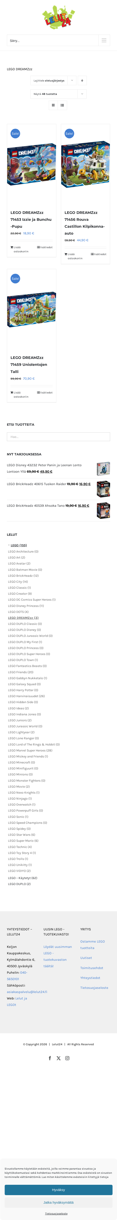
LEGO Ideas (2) (18, 708)
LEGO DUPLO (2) (19, 884)
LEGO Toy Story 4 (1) (22, 853)
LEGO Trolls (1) (18, 859)
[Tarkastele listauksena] (62, 105)
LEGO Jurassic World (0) (25, 726)
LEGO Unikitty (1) (20, 865)
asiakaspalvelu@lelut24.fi (27, 992)
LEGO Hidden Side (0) (23, 702)
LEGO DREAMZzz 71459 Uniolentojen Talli (29, 364)
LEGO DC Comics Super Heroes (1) (32, 600)
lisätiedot (46, 247)
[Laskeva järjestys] (82, 80)
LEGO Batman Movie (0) (25, 570)
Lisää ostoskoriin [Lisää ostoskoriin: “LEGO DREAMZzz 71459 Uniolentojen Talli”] (21, 394)
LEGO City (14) (18, 582)
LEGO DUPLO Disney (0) (24, 630)
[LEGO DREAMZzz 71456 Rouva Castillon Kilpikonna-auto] (85, 164)
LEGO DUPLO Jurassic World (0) (30, 636)
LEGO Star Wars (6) (21, 835)
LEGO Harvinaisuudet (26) (26, 696)
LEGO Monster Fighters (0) (26, 781)
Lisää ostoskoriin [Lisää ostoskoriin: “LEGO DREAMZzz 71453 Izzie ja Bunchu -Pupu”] (21, 249)
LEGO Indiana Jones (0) (24, 714)
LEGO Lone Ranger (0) (23, 738)
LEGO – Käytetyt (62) (22, 878)
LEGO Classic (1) (19, 588)
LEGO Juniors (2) (20, 720)
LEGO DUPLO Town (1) (23, 660)
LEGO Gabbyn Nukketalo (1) (27, 678)
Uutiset (86, 958)
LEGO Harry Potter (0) (23, 690)
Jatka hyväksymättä (59, 1202)
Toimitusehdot (91, 968)
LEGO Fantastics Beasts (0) (27, 666)
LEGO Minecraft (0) (21, 762)
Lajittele (49, 80)
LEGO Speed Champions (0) (27, 823)
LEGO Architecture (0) (23, 551)
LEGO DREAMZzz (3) (23, 618)
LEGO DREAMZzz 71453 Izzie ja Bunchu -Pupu (31, 219)
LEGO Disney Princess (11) (26, 606)
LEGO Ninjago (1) (20, 799)
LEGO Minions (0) (20, 774)
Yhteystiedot (90, 978)
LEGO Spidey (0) (19, 829)
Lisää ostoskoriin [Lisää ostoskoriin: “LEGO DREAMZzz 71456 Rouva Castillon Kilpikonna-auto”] (75, 256)
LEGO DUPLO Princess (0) (26, 648)
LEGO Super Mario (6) (23, 841)
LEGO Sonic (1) (18, 817)
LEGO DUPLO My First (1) (25, 642)
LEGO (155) (19, 545)
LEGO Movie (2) (19, 787)
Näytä (45, 94)
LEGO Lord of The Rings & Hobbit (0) (34, 744)
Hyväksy (58, 1190)
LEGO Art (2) (16, 557)
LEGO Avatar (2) (19, 563)
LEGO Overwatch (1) (21, 805)
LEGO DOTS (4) (18, 612)
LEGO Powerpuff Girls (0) (25, 810)
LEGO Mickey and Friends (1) (28, 756)
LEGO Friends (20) (20, 672)
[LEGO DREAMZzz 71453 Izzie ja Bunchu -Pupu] (31, 164)
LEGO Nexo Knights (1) (24, 793)
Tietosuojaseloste (56, 1213)
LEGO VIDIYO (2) (19, 871)
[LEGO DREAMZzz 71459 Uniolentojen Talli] (31, 309)
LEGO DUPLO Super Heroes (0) (29, 654)
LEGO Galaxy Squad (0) (24, 684)
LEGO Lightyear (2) (21, 732)
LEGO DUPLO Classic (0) (25, 624)
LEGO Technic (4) (20, 847)
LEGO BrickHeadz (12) (23, 576)
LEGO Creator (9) (20, 594)
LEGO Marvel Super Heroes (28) (30, 750)
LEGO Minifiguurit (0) (23, 768)
